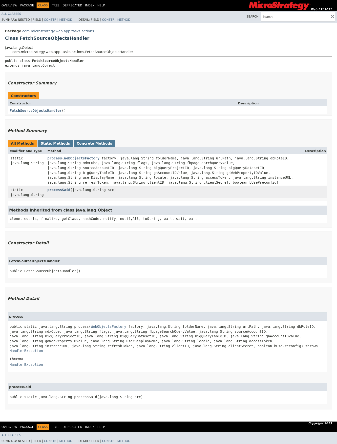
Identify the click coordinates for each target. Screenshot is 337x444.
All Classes (11, 14)
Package (27, 5)
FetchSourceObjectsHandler (36, 111)
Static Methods (55, 143)
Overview (9, 5)
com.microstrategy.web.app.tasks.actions (58, 31)
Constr (50, 19)
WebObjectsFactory (81, 158)
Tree (56, 5)
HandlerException (26, 351)
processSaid (58, 190)
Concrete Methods (94, 143)
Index (90, 5)
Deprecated (72, 5)
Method (65, 19)
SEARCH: (253, 16)
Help (101, 5)
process (54, 158)
